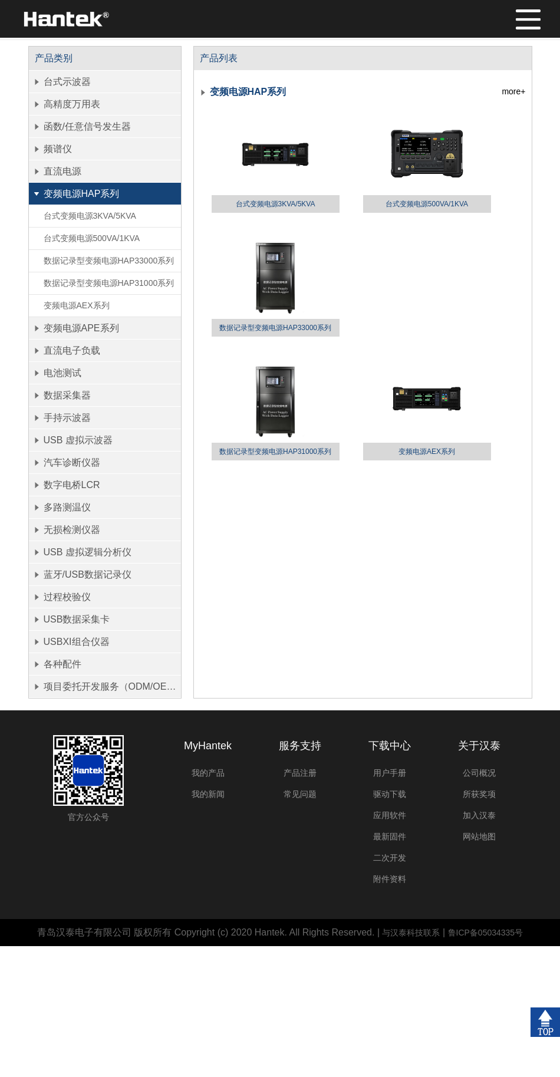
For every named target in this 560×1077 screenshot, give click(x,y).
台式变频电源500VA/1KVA (92, 238)
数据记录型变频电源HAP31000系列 (109, 283)
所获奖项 (479, 794)
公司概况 (479, 773)
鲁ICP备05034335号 (485, 932)
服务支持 (300, 746)
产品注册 (300, 773)
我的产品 (208, 773)
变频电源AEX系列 (77, 305)
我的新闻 (208, 794)
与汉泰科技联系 (411, 932)
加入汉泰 (479, 815)
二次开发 (389, 857)
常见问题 (300, 794)
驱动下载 (389, 794)
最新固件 (389, 836)
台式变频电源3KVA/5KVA (90, 215)
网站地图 (479, 836)
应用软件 (389, 815)
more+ (513, 91)
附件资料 (389, 879)
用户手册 (389, 773)
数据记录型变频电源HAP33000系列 (109, 260)
